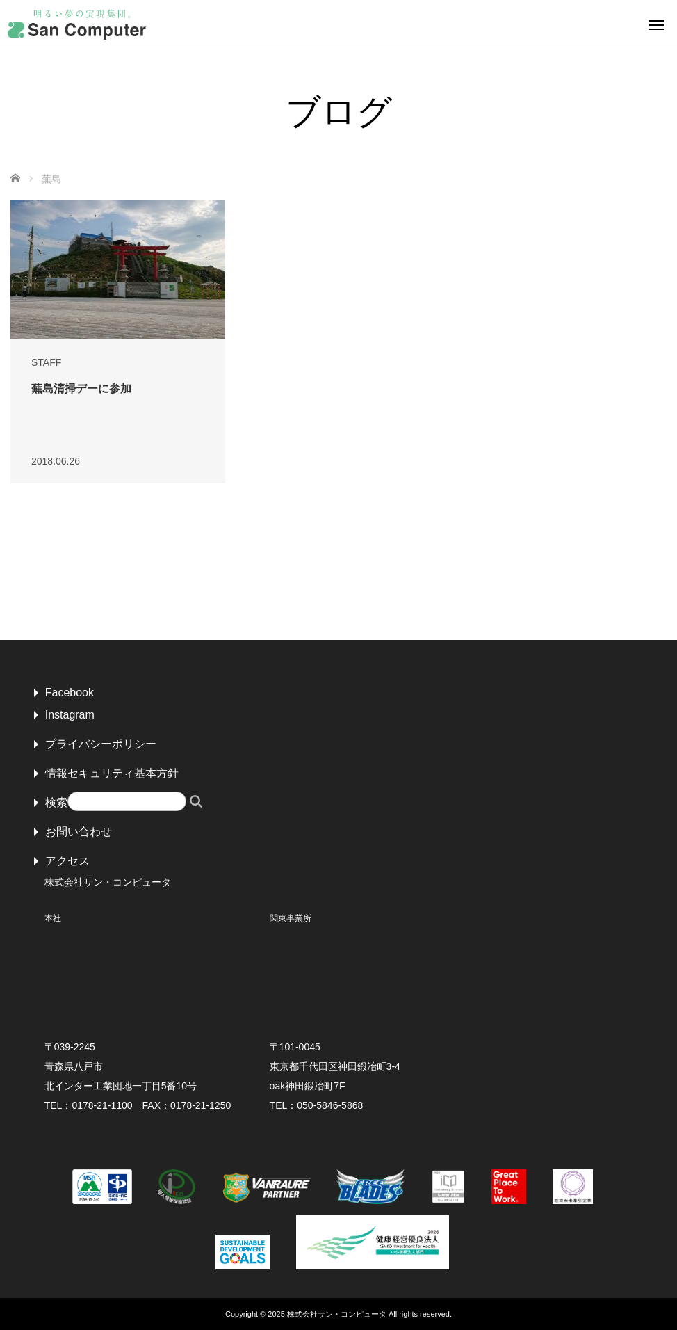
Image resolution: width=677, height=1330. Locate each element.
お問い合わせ (78, 832)
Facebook (69, 692)
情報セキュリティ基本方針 (112, 773)
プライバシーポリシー (100, 744)
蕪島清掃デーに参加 (81, 388)
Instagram (70, 715)
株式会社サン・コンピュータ (336, 1314)
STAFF (46, 362)
